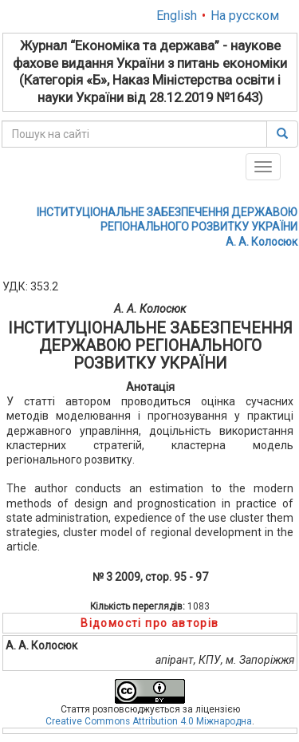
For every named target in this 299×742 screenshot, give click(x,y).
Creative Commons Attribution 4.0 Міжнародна (148, 721)
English (176, 15)
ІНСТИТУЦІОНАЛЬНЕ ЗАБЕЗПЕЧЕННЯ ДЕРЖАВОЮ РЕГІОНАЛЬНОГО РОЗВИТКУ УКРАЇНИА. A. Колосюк (167, 226)
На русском (244, 15)
